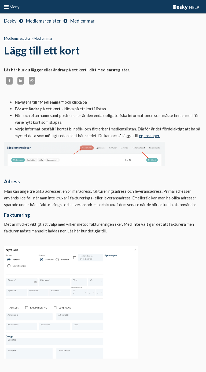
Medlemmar (82, 21)
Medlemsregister (43, 21)
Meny (12, 6)
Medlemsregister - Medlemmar (28, 38)
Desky (10, 21)
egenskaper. (149, 135)
